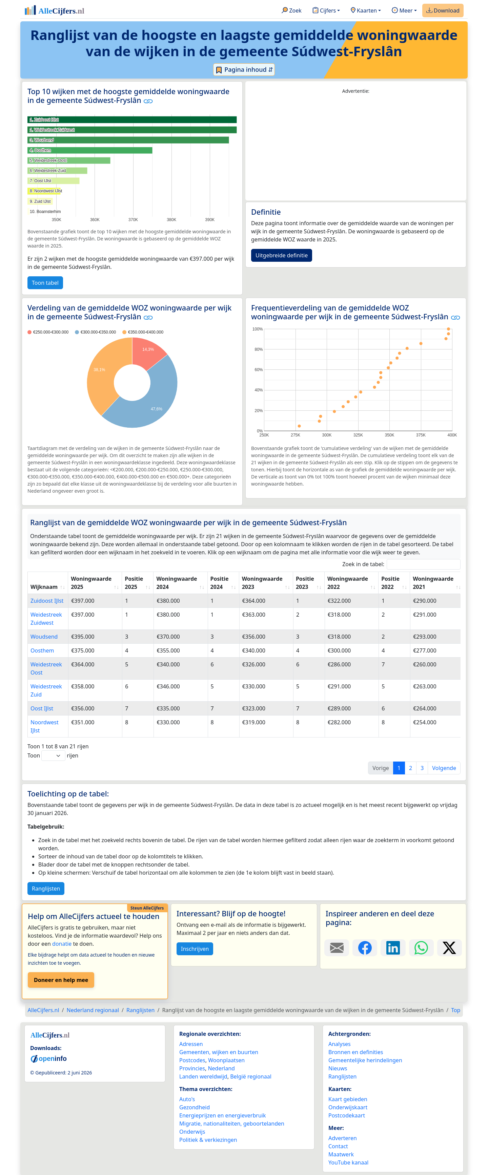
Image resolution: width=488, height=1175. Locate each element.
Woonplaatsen (226, 1060)
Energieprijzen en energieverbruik (222, 1115)
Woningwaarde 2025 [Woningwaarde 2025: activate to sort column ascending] (91, 583)
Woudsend (44, 636)
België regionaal (250, 1076)
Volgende (444, 768)
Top (455, 1010)
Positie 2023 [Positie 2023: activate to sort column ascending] (305, 583)
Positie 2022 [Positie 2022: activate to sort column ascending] (390, 583)
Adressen (191, 1044)
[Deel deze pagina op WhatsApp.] (421, 947)
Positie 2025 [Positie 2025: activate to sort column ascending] (134, 583)
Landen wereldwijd (203, 1076)
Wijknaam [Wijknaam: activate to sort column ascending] (44, 587)
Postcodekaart (346, 1115)
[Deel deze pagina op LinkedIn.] (393, 947)
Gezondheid (194, 1107)
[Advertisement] (356, 147)
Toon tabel (45, 282)
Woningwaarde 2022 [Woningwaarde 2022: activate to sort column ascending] (347, 583)
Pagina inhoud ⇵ (244, 69)
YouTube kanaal (348, 1162)
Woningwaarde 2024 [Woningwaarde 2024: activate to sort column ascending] (176, 583)
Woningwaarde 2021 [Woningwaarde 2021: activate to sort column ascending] (433, 583)
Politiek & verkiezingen (208, 1140)
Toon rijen (52, 755)
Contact (338, 1146)
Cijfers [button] (324, 11)
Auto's (187, 1099)
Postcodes (192, 1060)
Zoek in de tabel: (401, 564)
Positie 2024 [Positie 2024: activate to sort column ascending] (219, 583)
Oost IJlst (41, 708)
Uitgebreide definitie (282, 255)
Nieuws (337, 1068)
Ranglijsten (46, 888)
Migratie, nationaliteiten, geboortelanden (231, 1123)
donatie (62, 943)
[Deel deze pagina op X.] (449, 947)
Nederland (221, 1068)
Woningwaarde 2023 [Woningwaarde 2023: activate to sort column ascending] (262, 583)
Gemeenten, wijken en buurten (218, 1052)
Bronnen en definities (355, 1052)
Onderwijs (192, 1131)
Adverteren (342, 1138)
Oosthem (42, 650)
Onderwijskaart (347, 1107)
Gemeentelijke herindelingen (365, 1060)
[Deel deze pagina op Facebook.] (364, 947)
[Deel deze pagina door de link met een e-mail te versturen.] (336, 947)
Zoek (292, 11)
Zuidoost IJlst (46, 600)
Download (443, 11)
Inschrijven (195, 949)
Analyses (339, 1044)
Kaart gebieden (347, 1099)
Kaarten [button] (364, 11)
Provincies (192, 1068)
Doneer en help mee (61, 980)
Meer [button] (402, 11)
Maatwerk (341, 1154)
